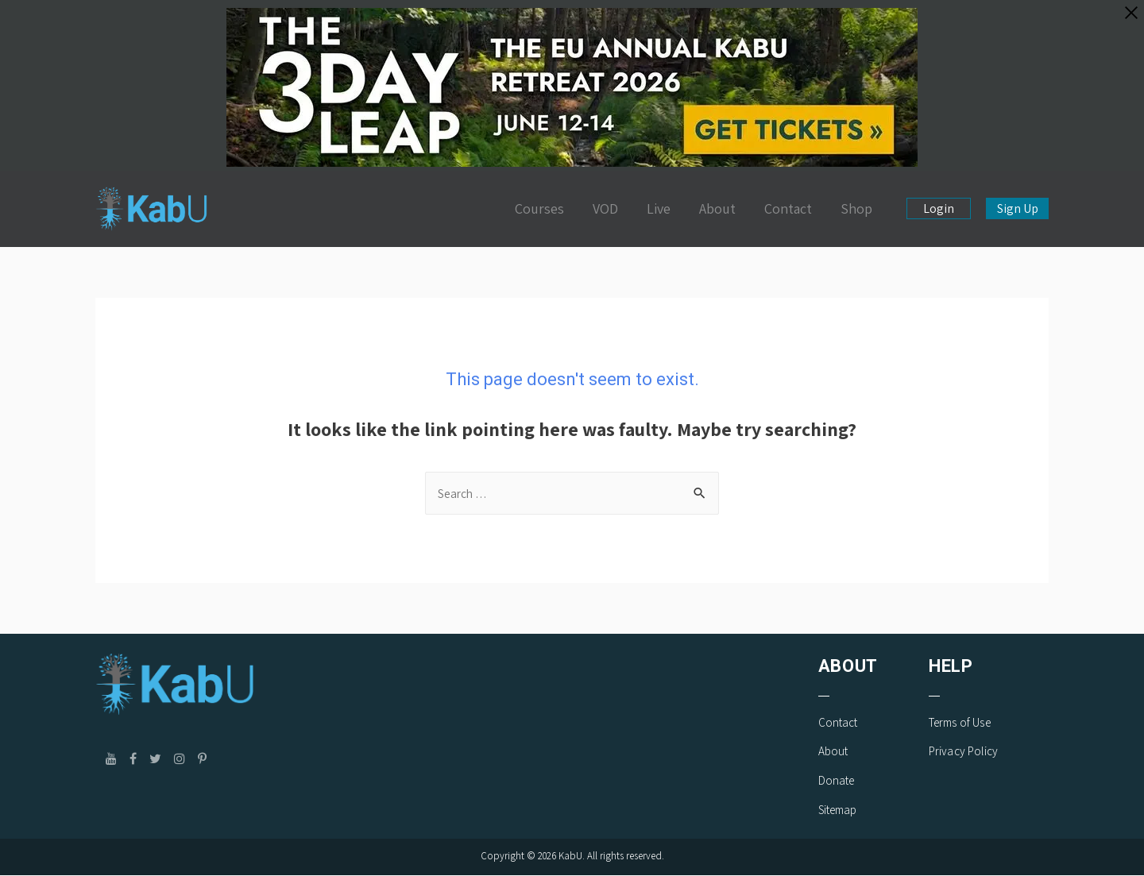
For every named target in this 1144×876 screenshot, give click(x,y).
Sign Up (1017, 208)
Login (938, 208)
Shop (856, 209)
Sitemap (837, 810)
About (717, 209)
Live (659, 209)
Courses (539, 209)
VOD (605, 209)
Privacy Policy (963, 751)
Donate (836, 781)
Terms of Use (960, 723)
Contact (788, 209)
